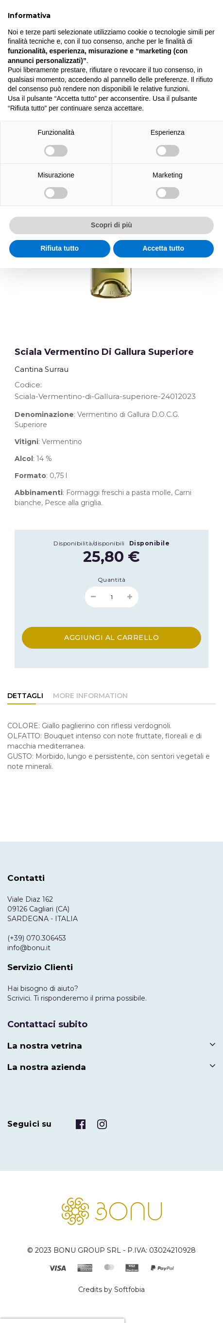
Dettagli (25, 695)
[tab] (25, 696)
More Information (90, 695)
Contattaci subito (47, 1024)
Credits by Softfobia (111, 1289)
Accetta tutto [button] (163, 248)
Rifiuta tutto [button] (59, 248)
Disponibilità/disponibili (89, 543)
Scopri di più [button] (111, 225)
